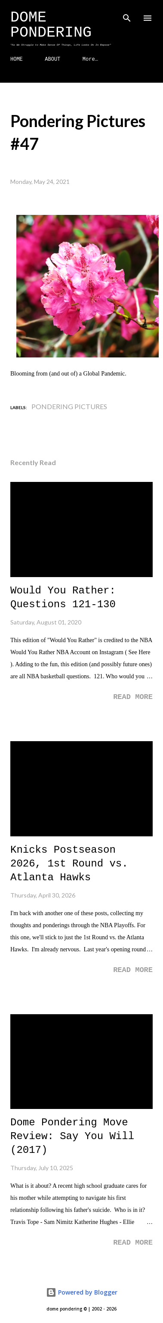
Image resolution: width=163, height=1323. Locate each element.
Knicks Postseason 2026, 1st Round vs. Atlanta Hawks (69, 863)
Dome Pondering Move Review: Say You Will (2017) (72, 1136)
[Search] (127, 15)
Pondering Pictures (69, 406)
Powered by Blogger (81, 1292)
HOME (16, 59)
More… (90, 59)
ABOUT (52, 59)
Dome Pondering (51, 25)
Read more (133, 697)
